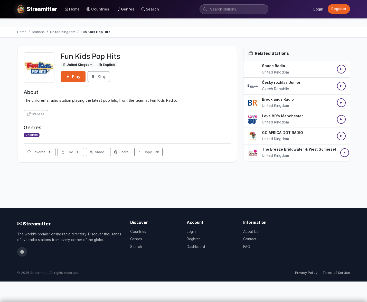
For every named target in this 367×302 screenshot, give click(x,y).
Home (72, 9)
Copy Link (148, 152)
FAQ (246, 247)
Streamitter (34, 223)
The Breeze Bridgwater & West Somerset (299, 149)
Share (97, 152)
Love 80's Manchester (282, 116)
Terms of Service (336, 273)
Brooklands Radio (278, 99)
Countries (98, 9)
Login (318, 9)
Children (31, 135)
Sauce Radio (273, 66)
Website (35, 114)
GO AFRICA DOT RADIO (282, 132)
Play (73, 76)
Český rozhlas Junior (281, 82)
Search (150, 9)
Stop (99, 76)
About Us (250, 232)
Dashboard (196, 247)
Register (338, 9)
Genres (125, 9)
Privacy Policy (306, 273)
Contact (249, 239)
